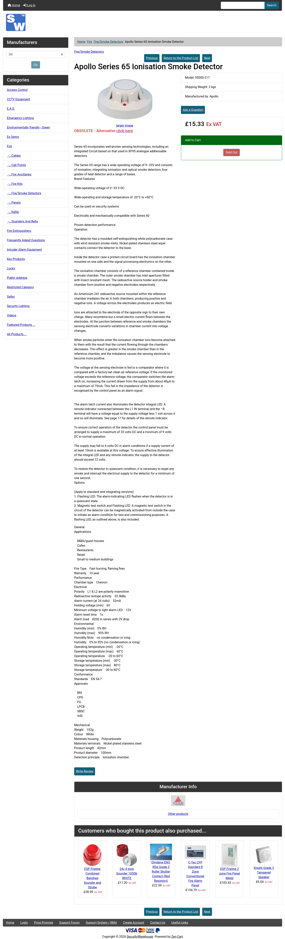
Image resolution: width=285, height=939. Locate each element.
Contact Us (157, 922)
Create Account (133, 922)
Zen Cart (177, 936)
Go (36, 65)
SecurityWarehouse (140, 936)
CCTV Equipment (18, 99)
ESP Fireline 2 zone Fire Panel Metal (229, 873)
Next (207, 58)
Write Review (84, 771)
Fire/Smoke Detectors (108, 42)
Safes (11, 296)
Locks (11, 268)
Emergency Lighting (20, 118)
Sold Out (231, 152)
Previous (152, 58)
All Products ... (17, 334)
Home (14, 5)
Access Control (17, 90)
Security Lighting (18, 306)
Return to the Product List (180, 58)
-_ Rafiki (13, 212)
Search (271, 5)
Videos (11, 315)
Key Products (16, 259)
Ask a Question (193, 110)
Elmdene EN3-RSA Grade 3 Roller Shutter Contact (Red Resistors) (161, 872)
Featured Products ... (21, 325)
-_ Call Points (16, 165)
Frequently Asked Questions (26, 240)
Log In (29, 5)
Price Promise (43, 922)
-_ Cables (14, 155)
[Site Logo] (142, 22)
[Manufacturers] (35, 54)
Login (24, 922)
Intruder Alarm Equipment (24, 249)
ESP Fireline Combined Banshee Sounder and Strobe (92, 878)
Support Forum (69, 922)
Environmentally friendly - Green (28, 127)
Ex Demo (13, 137)
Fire (89, 42)
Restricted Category (20, 287)
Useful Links (179, 922)
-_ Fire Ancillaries (19, 174)
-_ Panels (14, 202)
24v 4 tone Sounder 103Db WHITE (126, 873)
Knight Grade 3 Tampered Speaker (264, 872)
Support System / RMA (101, 922)
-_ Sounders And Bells (22, 221)
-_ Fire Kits (14, 184)
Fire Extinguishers (19, 231)
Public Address (17, 278)
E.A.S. (11, 108)
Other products (178, 814)
